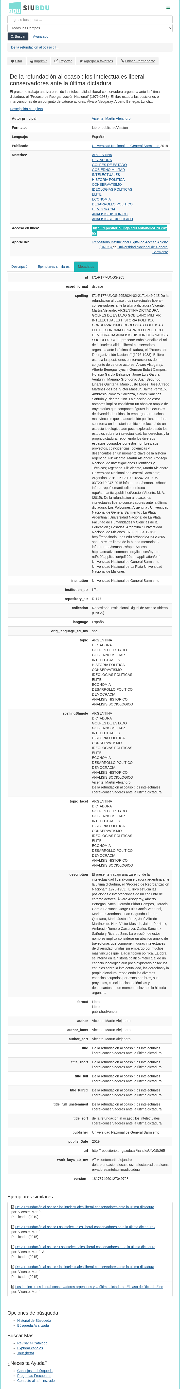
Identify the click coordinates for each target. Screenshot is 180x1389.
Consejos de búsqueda (35, 1371)
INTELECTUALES (106, 175)
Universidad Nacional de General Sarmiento (126, 146)
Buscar (18, 36)
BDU (13, 7)
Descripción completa (26, 109)
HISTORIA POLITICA (108, 180)
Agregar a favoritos (98, 61)
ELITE (97, 194)
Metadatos (86, 266)
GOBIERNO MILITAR (108, 170)
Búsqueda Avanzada (33, 1325)
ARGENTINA (102, 155)
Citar (18, 61)
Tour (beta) (25, 1353)
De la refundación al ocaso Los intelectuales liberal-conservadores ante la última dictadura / (85, 1227)
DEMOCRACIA (103, 209)
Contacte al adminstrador (36, 1381)
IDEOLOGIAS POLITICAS (112, 189)
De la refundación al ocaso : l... (34, 47)
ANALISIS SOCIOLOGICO (112, 219)
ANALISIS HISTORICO (109, 214)
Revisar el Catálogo (32, 1343)
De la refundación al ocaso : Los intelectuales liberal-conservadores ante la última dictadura (85, 1247)
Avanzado (40, 36)
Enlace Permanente (140, 61)
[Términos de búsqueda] (90, 20)
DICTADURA (102, 160)
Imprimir (40, 61)
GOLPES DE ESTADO (109, 165)
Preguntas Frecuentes (34, 1376)
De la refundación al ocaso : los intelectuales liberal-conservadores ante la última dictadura (84, 1207)
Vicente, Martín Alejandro (111, 118)
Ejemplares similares (54, 266)
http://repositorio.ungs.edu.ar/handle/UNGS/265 (129, 230)
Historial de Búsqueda (34, 1320)
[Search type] (90, 28)
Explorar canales (30, 1348)
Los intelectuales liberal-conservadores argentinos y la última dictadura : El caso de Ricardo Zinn (89, 1287)
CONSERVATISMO (107, 184)
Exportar (65, 61)
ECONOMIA (101, 199)
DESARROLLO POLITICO (112, 204)
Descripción (20, 266)
